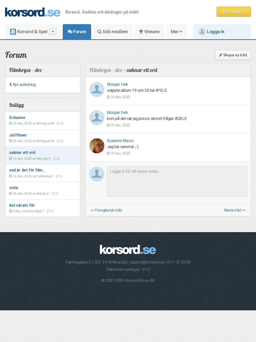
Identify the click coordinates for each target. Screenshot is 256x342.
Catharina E (45, 176)
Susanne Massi (120, 140)
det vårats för (22, 205)
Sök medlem (112, 31)
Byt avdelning (22, 84)
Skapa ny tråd (233, 55)
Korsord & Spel (33, 31)
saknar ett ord (22, 152)
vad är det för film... (27, 170)
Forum (77, 31)
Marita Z (43, 193)
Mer (176, 31)
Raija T (39, 211)
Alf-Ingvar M (45, 123)
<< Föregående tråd (106, 210)
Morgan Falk (117, 84)
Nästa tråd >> (235, 210)
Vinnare (149, 31)
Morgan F (43, 158)
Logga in (211, 31)
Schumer (17, 117)
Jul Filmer (18, 135)
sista (13, 187)
